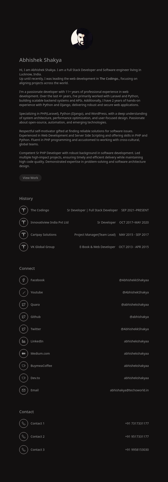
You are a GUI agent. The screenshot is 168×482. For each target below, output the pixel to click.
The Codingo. (109, 78)
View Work (30, 178)
